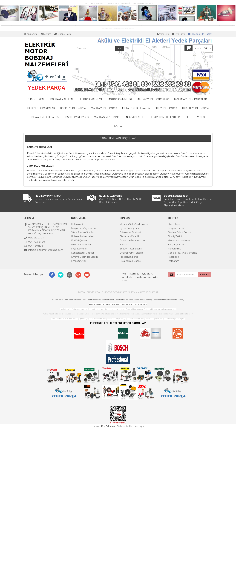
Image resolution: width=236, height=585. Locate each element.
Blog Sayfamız (176, 244)
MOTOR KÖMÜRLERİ (120, 99)
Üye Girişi (178, 34)
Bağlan (200, 34)
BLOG (188, 117)
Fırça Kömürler (79, 248)
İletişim (46, 34)
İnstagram (173, 261)
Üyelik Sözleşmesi (129, 228)
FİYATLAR (118, 126)
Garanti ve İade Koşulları (133, 240)
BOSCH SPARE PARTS (76, 117)
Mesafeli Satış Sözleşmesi (134, 224)
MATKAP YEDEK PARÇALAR (153, 99)
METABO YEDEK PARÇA (136, 108)
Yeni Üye (163, 34)
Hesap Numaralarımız (180, 240)
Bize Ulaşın (174, 224)
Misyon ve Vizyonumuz (84, 228)
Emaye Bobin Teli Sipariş (84, 256)
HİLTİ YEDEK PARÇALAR (41, 108)
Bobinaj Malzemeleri (82, 236)
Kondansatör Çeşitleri (83, 252)
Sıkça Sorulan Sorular (82, 232)
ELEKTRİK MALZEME (91, 99)
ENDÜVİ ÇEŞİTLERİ (135, 117)
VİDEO (201, 117)
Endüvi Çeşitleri (79, 240)
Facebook (173, 256)
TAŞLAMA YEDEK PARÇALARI (191, 99)
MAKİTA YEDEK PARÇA (104, 108)
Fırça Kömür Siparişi (130, 261)
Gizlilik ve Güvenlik (130, 236)
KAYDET (204, 274)
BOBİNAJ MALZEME (62, 99)
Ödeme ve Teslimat (130, 232)
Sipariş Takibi (62, 34)
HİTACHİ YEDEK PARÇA (195, 108)
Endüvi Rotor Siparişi (131, 248)
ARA (119, 48)
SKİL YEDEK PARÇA (166, 108)
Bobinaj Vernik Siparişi (131, 252)
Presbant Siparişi (129, 256)
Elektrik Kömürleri (81, 244)
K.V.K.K (123, 244)
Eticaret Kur (98, 426)
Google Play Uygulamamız (182, 252)
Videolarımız (174, 248)
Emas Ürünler (78, 261)
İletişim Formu (176, 228)
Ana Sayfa (30, 34)
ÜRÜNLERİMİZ (36, 99)
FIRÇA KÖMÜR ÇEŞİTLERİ (165, 117)
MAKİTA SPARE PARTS (106, 117)
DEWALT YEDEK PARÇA (45, 117)
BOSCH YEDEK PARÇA (73, 108)
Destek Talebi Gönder (180, 232)
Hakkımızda (77, 224)
